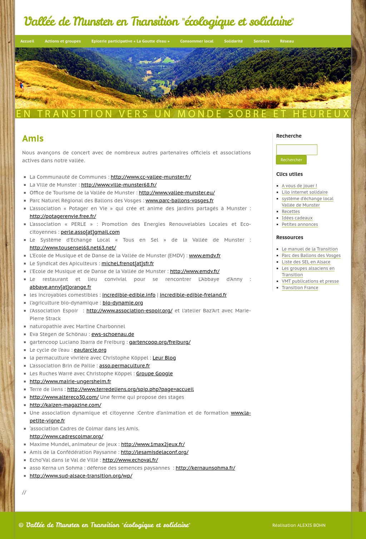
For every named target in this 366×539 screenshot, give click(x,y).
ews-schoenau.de (113, 334)
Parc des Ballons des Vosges (311, 255)
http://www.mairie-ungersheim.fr (70, 381)
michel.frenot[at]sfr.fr (128, 263)
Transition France (300, 287)
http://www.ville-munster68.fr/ (119, 185)
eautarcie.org (90, 350)
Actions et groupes (63, 41)
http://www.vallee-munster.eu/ (177, 192)
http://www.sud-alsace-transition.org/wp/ (81, 476)
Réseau (287, 41)
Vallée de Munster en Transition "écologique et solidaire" (159, 21)
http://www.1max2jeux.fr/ (153, 444)
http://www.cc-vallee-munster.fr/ (151, 177)
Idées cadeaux (297, 218)
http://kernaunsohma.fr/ (205, 468)
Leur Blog (164, 358)
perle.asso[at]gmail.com (90, 232)
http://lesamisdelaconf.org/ (154, 452)
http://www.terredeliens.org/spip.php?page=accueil (130, 389)
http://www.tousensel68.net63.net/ (73, 247)
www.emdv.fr (205, 255)
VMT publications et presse (310, 281)
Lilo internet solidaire (305, 192)
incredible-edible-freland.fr (193, 295)
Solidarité (233, 41)
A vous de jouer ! (299, 185)
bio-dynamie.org (123, 303)
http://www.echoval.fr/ (130, 460)
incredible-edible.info (128, 295)
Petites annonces (300, 224)
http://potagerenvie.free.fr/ (63, 216)
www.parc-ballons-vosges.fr (179, 200)
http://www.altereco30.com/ (64, 397)
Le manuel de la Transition (310, 249)
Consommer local (196, 41)
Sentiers (261, 41)
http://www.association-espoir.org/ (129, 310)
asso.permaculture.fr (124, 365)
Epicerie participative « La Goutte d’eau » (130, 41)
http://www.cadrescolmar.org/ (66, 436)
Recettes (291, 211)
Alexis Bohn (311, 525)
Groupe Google (154, 373)
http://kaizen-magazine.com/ (65, 405)
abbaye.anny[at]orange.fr (60, 287)
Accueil (27, 41)
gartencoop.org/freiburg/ (160, 342)
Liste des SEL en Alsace (306, 261)
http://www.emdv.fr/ (194, 271)
